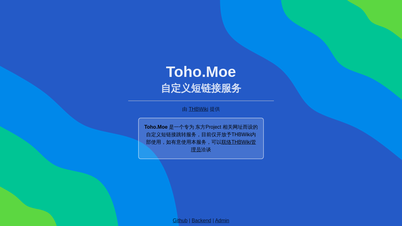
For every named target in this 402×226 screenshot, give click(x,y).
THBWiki (198, 109)
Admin (222, 220)
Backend (201, 220)
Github (180, 220)
